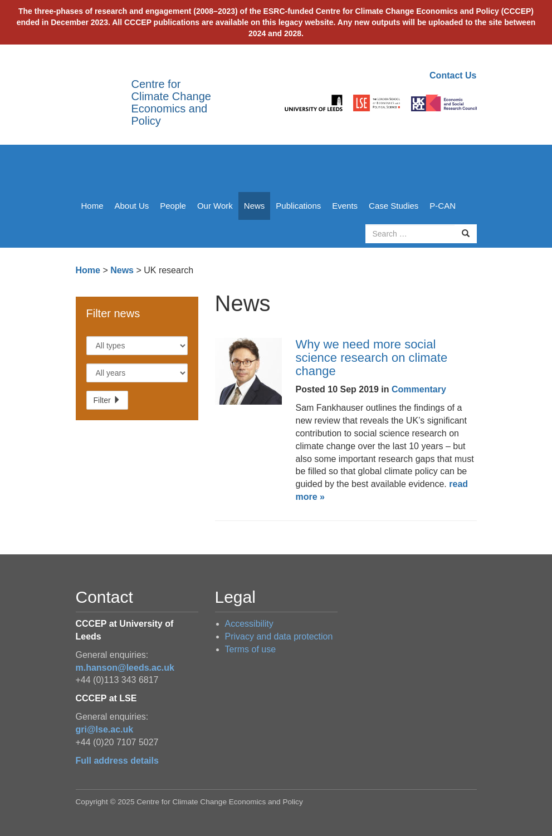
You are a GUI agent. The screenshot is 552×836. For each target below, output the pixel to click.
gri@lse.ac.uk (105, 729)
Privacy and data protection (279, 636)
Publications (298, 205)
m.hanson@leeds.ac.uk (125, 667)
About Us (132, 205)
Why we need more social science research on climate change (372, 357)
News (254, 205)
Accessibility (249, 623)
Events (345, 205)
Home (92, 205)
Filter (107, 400)
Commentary (419, 389)
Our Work (215, 205)
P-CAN (442, 205)
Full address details (117, 760)
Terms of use (250, 649)
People (173, 205)
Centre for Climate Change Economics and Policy (171, 102)
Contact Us (452, 75)
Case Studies (393, 205)
